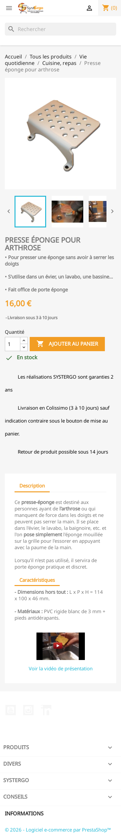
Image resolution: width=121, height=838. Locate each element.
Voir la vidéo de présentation (61, 668)
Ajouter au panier (67, 344)
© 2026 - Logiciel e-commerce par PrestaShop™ (58, 829)
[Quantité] (12, 344)
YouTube (10, 710)
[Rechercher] (60, 29)
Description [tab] (32, 485)
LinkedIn (46, 710)
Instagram (28, 710)
